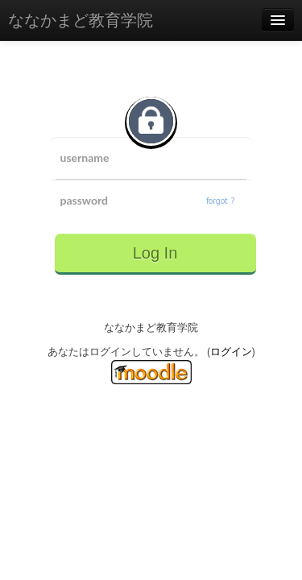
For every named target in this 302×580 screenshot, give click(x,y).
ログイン (231, 351)
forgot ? (220, 200)
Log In (155, 253)
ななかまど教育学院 (80, 20)
